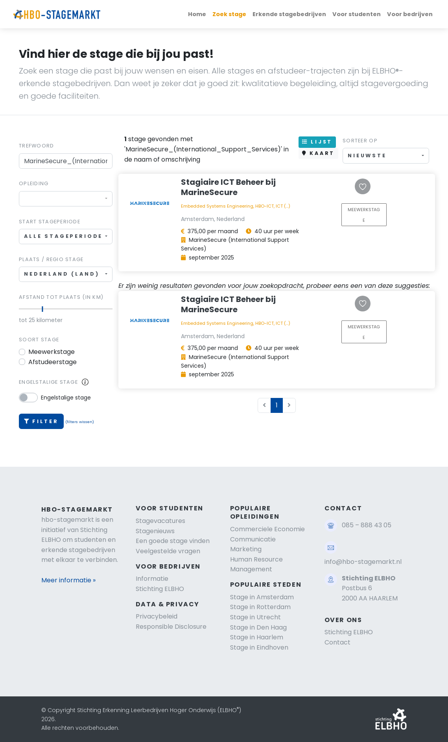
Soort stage (39, 339)
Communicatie (253, 539)
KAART (318, 153)
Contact (337, 642)
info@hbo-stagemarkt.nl (363, 561)
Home (197, 14)
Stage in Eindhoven (259, 647)
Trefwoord (36, 145)
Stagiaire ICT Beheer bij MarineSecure (228, 187)
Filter (41, 421)
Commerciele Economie (267, 529)
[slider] (42, 309)
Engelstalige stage (48, 382)
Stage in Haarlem (256, 637)
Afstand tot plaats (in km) (61, 297)
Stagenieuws (155, 531)
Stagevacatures (160, 520)
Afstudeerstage (52, 361)
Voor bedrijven (410, 14)
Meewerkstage (51, 351)
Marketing (246, 549)
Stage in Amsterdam (262, 597)
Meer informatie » (68, 580)
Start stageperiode (49, 221)
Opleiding (34, 183)
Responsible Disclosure (171, 626)
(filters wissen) (79, 421)
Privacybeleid (156, 616)
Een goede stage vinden (173, 540)
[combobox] (65, 198)
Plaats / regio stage (51, 259)
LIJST (317, 141)
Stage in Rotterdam (260, 606)
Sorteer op (360, 140)
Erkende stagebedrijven (289, 14)
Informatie (152, 578)
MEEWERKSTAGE (364, 214)
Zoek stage (229, 14)
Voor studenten (356, 14)
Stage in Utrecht (255, 617)
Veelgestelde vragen (168, 551)
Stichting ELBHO (160, 588)
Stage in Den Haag (258, 627)
